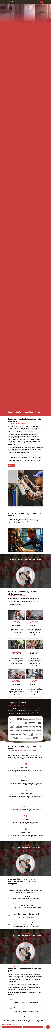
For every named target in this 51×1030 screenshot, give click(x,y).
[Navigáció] (41, 2)
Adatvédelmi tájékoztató (7, 1024)
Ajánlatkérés (11, 465)
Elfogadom (12, 1027)
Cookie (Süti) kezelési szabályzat (21, 1022)
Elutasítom (33, 1027)
